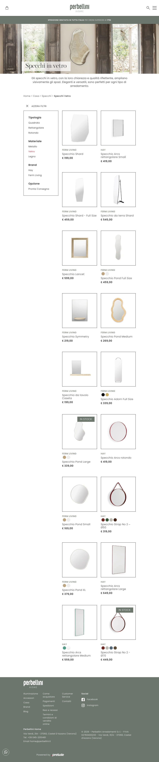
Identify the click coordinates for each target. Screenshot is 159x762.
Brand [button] (33, 165)
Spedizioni (48, 705)
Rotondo (34, 132)
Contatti (66, 701)
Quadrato (34, 122)
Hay (31, 170)
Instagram (90, 705)
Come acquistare (49, 695)
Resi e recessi (50, 710)
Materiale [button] (35, 141)
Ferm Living (35, 175)
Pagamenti (49, 701)
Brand (27, 706)
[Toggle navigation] (155, 8)
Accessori (29, 698)
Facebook (90, 699)
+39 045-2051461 (37, 737)
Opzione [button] (34, 183)
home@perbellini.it (40, 741)
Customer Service (67, 695)
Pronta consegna (39, 188)
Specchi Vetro (62, 96)
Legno (32, 156)
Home (27, 96)
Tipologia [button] (35, 117)
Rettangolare (36, 127)
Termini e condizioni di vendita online (50, 719)
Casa (36, 96)
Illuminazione (31, 693)
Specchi (46, 96)
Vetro (32, 151)
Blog (26, 711)
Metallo (33, 146)
